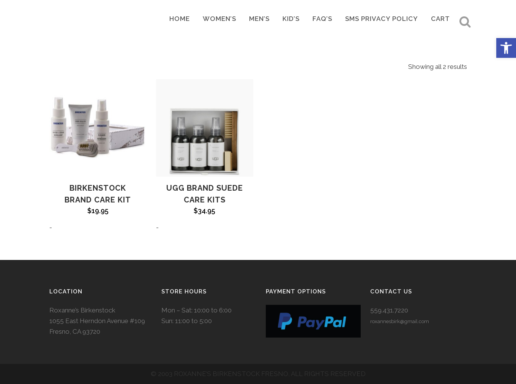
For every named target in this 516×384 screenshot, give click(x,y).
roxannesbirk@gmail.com (399, 321)
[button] (506, 48)
